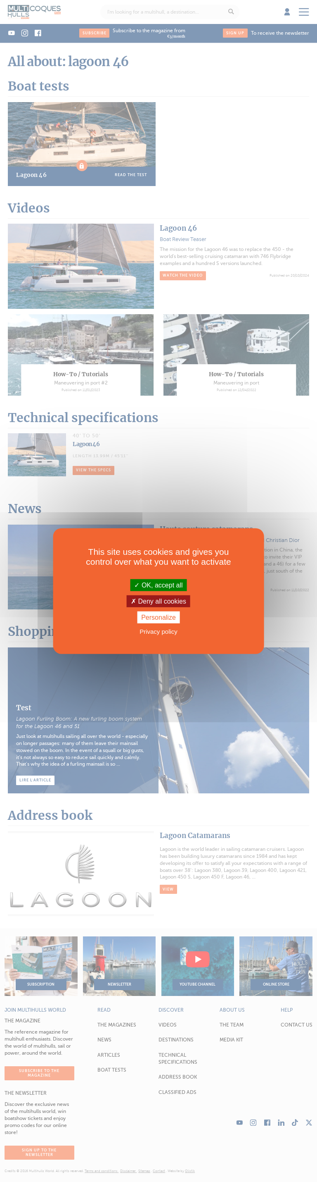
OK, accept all (158, 584)
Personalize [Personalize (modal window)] (158, 617)
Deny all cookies (158, 600)
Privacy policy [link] (158, 631)
